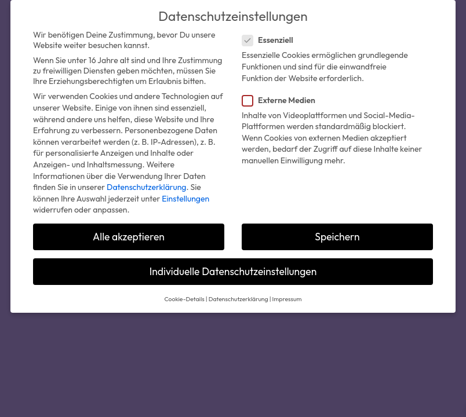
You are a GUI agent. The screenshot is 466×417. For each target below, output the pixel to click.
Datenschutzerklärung (146, 187)
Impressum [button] (287, 299)
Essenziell (272, 40)
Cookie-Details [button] (185, 299)
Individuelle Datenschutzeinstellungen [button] (233, 271)
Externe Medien (283, 100)
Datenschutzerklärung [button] (238, 299)
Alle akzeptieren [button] (129, 236)
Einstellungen (185, 198)
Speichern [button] (337, 236)
